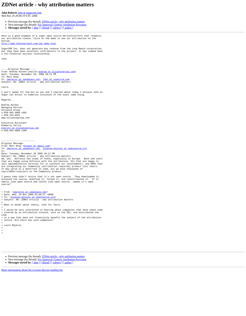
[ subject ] (56, 27)
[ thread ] (46, 27)
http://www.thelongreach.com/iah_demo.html (28, 45)
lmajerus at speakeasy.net (23, 88)
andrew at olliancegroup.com (57, 79)
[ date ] (36, 27)
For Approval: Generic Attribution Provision (62, 24)
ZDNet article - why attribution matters (63, 21)
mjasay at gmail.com (36, 168)
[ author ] (68, 27)
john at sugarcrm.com (30, 12)
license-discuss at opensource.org (65, 171)
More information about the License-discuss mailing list (32, 313)
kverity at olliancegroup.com (20, 146)
